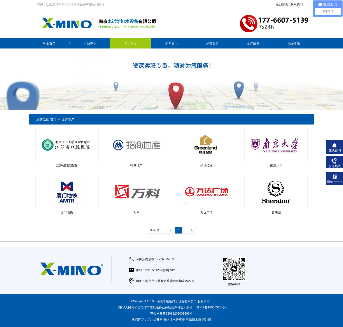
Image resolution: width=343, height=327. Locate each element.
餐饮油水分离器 (174, 319)
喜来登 (276, 212)
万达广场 (206, 212)
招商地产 (136, 165)
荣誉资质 (212, 43)
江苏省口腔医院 (66, 165)
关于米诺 (130, 43)
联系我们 (296, 4)
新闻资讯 (171, 43)
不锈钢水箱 (193, 319)
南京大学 (276, 165)
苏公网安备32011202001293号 (171, 313)
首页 (53, 119)
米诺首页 (49, 43)
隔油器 (206, 319)
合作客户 (68, 119)
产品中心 (90, 43)
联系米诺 (294, 43)
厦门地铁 (67, 212)
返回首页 (282, 4)
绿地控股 (206, 165)
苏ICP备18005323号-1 (211, 307)
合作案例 (253, 43)
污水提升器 (155, 319)
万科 (136, 212)
